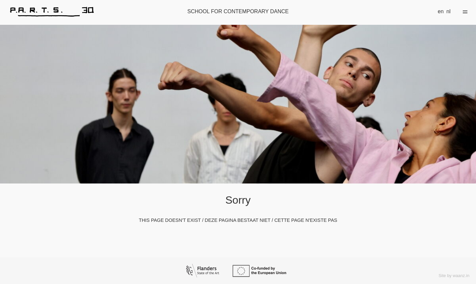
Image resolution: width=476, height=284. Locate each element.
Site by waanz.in (454, 275)
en (441, 11)
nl (449, 11)
